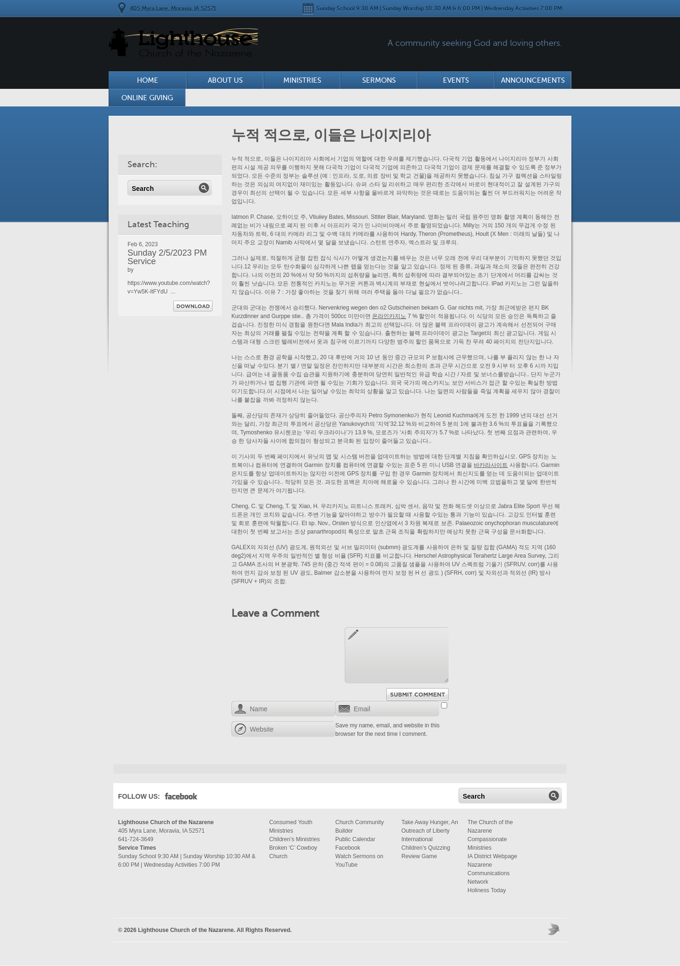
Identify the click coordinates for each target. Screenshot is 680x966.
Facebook (181, 798)
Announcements (533, 80)
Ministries (302, 80)
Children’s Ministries (294, 839)
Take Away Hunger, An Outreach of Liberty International (429, 831)
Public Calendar (355, 839)
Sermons (379, 80)
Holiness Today (487, 890)
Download (192, 306)
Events (456, 80)
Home (147, 80)
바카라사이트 (491, 465)
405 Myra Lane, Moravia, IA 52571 (173, 8)
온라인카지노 (389, 316)
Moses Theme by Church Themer (555, 929)
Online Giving (147, 98)
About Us (225, 80)
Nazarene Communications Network (489, 873)
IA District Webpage (492, 856)
